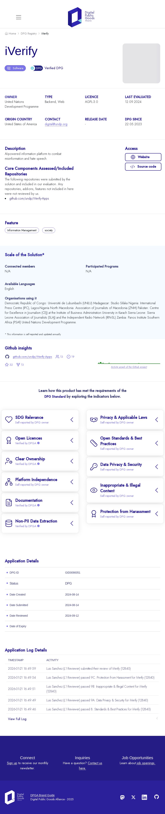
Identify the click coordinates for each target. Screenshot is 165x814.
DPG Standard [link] (55, 396)
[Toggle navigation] (18, 17)
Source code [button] (143, 166)
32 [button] (9, 364)
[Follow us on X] (133, 797)
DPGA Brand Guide (42, 795)
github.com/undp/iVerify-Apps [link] (32, 357)
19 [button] (70, 356)
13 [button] (59, 356)
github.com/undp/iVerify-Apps (29, 198)
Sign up (12, 763)
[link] (129, 357)
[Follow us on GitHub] (157, 797)
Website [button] (140, 157)
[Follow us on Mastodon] (122, 797)
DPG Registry (29, 33)
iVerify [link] (45, 33)
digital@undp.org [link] (56, 124)
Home (10, 33)
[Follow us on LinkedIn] (144, 797)
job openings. (146, 763)
